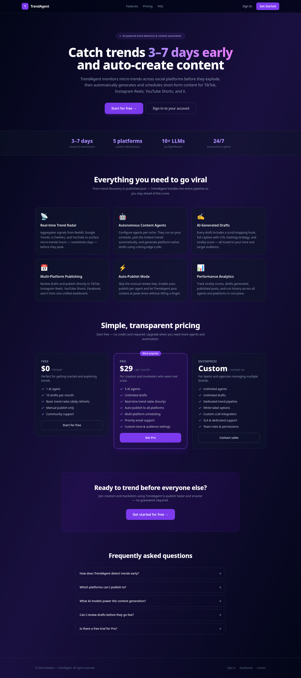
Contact (261, 668)
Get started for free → (150, 514)
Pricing (147, 6)
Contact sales (229, 438)
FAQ (160, 6)
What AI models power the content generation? (150, 601)
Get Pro (150, 438)
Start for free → (124, 108)
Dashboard (246, 668)
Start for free (72, 425)
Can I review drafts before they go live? (150, 614)
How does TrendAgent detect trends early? (150, 573)
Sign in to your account (171, 108)
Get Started (268, 6)
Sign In (247, 6)
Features (132, 6)
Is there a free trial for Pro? (150, 628)
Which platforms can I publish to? (150, 587)
